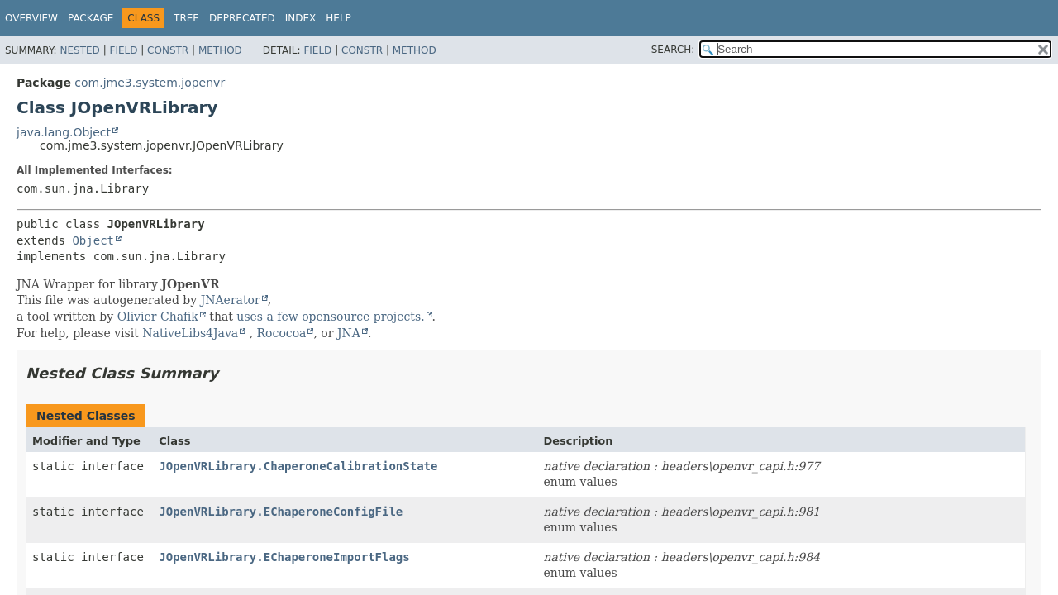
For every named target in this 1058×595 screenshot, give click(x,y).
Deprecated (242, 18)
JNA (348, 333)
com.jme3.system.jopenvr (149, 82)
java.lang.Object (64, 132)
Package (90, 18)
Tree (186, 18)
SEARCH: (673, 49)
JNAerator (230, 300)
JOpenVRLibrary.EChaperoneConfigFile (281, 511)
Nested (79, 50)
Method (220, 50)
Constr (167, 50)
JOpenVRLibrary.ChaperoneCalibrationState (298, 466)
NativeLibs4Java (190, 333)
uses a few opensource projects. (330, 316)
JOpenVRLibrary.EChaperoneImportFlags (284, 557)
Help (338, 18)
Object (93, 240)
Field (123, 50)
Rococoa (282, 333)
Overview (31, 18)
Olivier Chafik (157, 316)
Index (301, 18)
